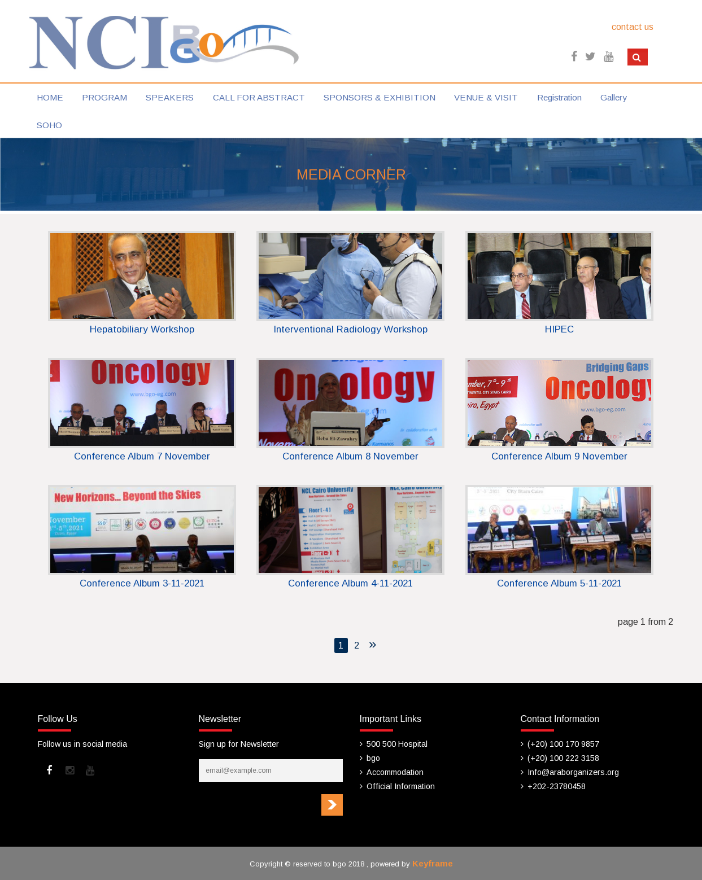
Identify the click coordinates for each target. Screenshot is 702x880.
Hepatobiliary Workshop (142, 329)
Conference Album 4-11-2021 (350, 583)
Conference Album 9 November (559, 456)
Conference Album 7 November (142, 456)
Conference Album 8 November (350, 456)
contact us (632, 27)
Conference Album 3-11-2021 (142, 583)
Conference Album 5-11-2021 (559, 583)
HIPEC (559, 329)
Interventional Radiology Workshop (350, 329)
